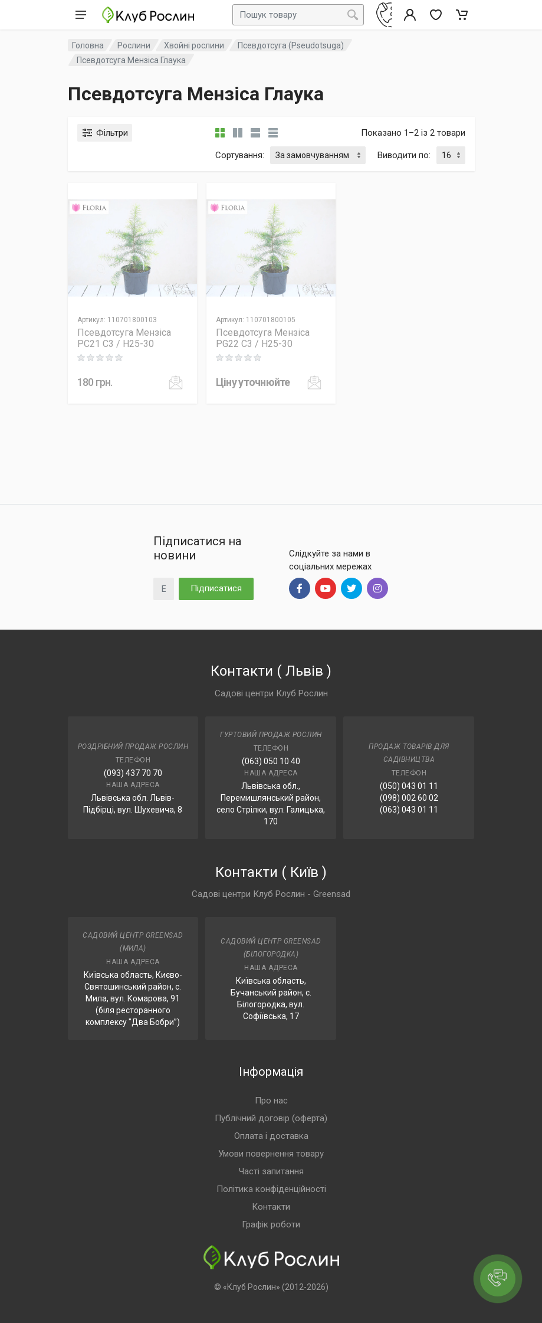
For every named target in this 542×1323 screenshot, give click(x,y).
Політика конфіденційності (271, 1189)
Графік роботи (271, 1224)
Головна (88, 45)
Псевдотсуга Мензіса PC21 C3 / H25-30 (124, 338)
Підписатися (216, 588)
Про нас (271, 1100)
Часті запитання (271, 1171)
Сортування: (239, 155)
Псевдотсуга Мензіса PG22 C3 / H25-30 (263, 338)
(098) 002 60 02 (409, 798)
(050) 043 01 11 (409, 786)
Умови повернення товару (271, 1153)
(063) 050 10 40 (271, 761)
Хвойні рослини (194, 45)
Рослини (133, 45)
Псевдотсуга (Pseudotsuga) (291, 45)
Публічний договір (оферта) (271, 1118)
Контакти (271, 1206)
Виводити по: (404, 155)
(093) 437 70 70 (133, 773)
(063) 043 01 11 (409, 809)
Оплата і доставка (271, 1136)
